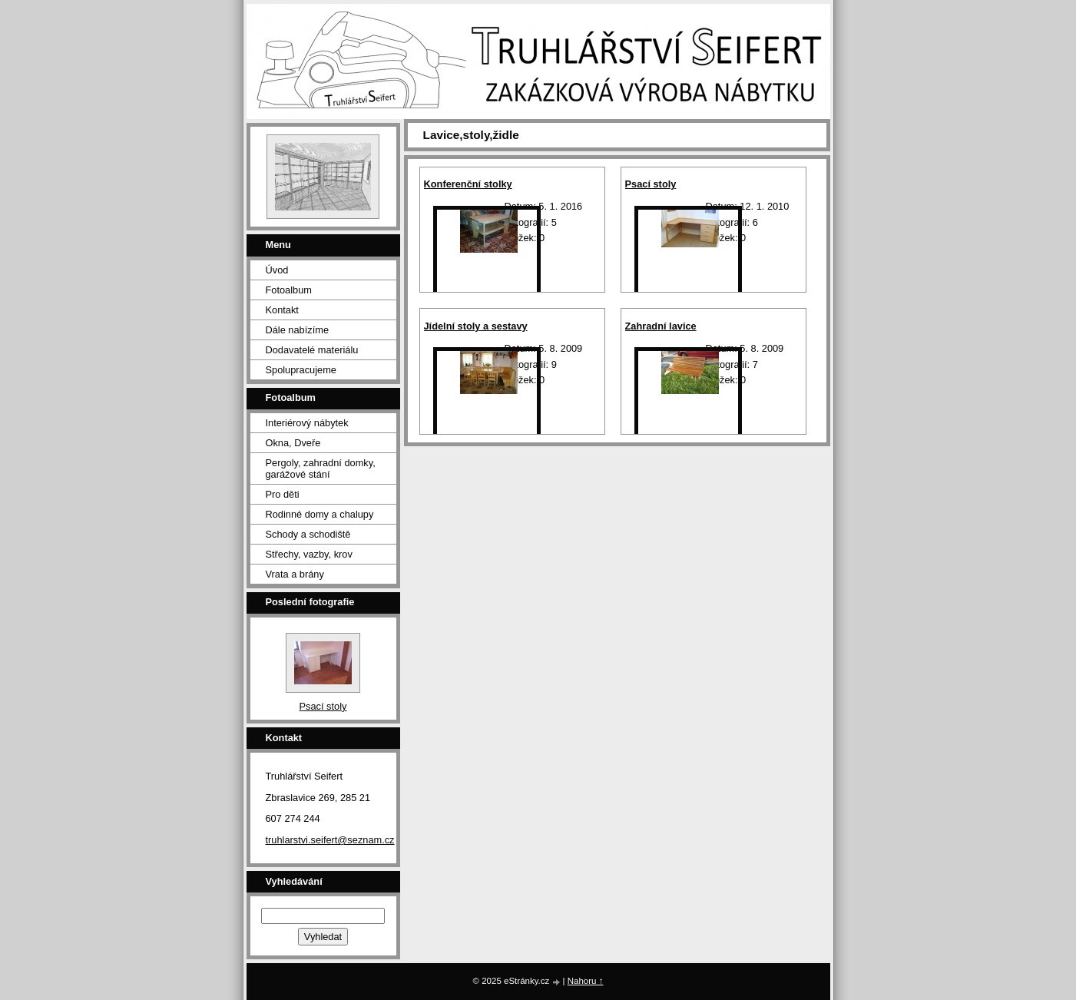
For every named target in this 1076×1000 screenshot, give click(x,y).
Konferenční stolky (468, 184)
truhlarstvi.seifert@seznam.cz (330, 840)
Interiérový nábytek (307, 423)
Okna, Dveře (293, 443)
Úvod (277, 270)
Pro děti (283, 494)
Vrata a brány (295, 574)
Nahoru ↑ (586, 980)
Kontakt (282, 310)
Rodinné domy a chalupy (320, 514)
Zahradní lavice (661, 326)
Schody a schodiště (308, 534)
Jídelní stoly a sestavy (476, 326)
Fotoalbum (289, 290)
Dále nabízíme (297, 330)
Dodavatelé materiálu (312, 350)
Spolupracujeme (301, 370)
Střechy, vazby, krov (309, 554)
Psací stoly (651, 184)
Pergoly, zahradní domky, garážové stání (321, 468)
